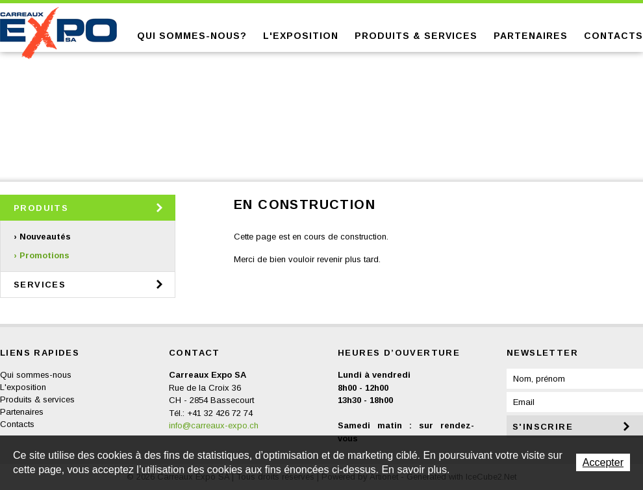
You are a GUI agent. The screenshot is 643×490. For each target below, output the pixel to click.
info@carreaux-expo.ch (213, 425)
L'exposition (300, 36)
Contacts (613, 36)
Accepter (603, 462)
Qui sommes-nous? (192, 36)
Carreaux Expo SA (58, 32)
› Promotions (41, 255)
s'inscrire (542, 427)
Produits (41, 208)
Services (40, 284)
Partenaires (531, 36)
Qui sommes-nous (35, 375)
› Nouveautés (42, 236)
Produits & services (416, 36)
